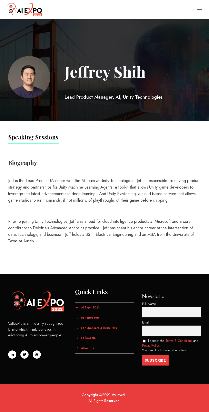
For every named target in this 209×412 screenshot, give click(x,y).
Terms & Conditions (179, 340)
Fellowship (88, 338)
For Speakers (90, 317)
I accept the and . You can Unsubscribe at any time (170, 345)
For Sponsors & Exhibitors (99, 328)
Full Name (149, 304)
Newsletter (154, 296)
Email (145, 322)
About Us (87, 348)
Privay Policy (150, 345)
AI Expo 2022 (90, 307)
